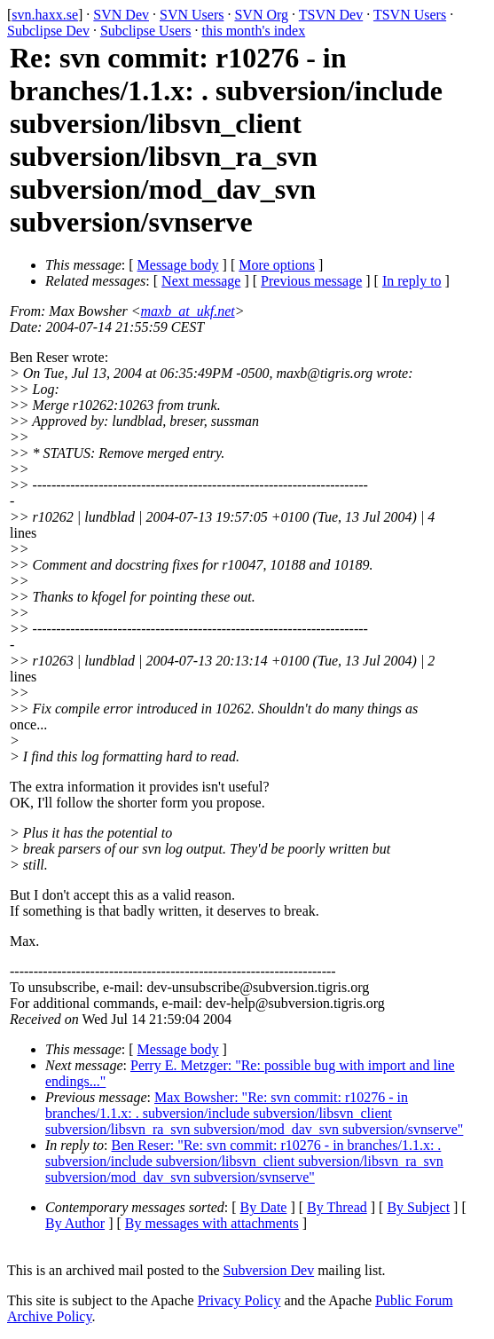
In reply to (412, 280)
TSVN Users (409, 14)
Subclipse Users (146, 30)
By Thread (337, 1207)
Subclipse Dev (48, 30)
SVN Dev (121, 14)
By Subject (418, 1207)
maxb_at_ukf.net (188, 311)
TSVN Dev (331, 14)
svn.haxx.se (45, 14)
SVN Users (191, 14)
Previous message (311, 280)
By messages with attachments (212, 1223)
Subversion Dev (269, 1270)
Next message (200, 280)
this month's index (254, 30)
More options (277, 264)
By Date (263, 1207)
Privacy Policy (239, 1300)
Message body (178, 264)
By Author (75, 1223)
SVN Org (261, 14)
